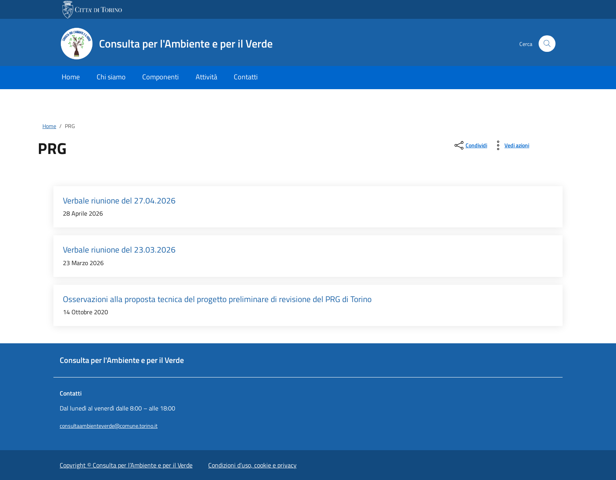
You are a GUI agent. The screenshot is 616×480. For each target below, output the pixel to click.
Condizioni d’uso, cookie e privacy (252, 465)
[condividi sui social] (470, 145)
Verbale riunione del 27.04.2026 (119, 201)
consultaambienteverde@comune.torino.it (109, 425)
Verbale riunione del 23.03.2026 (119, 250)
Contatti (246, 76)
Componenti (160, 76)
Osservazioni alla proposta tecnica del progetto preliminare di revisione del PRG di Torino (217, 299)
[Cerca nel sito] (547, 43)
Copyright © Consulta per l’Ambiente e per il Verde (126, 465)
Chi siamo (111, 76)
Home (71, 76)
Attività (206, 76)
